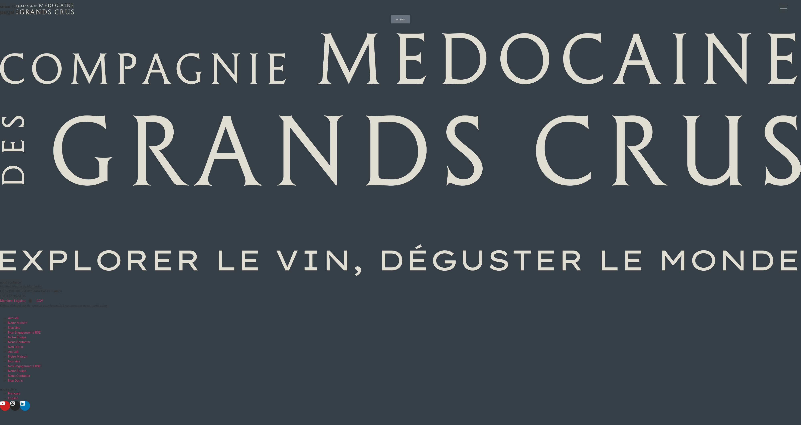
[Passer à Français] (14, 393)
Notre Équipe (17, 337)
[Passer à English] (13, 398)
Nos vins (14, 327)
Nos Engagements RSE (24, 332)
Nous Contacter (19, 341)
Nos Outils (15, 346)
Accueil (13, 317)
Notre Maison (17, 322)
